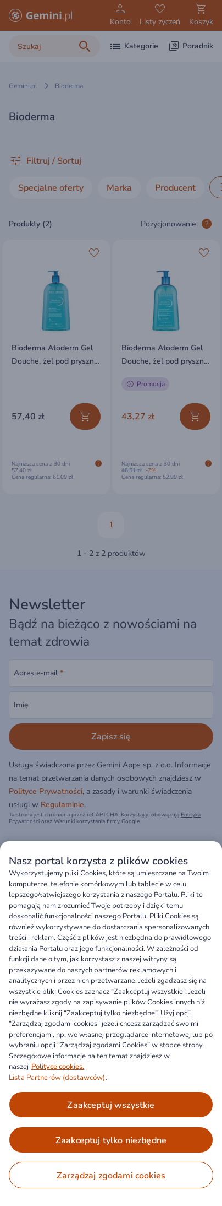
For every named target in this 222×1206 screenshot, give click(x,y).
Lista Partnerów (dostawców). (58, 1078)
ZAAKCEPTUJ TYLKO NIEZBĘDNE (111, 1140)
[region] (111, 1023)
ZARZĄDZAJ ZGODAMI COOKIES (111, 1176)
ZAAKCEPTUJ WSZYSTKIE (110, 1105)
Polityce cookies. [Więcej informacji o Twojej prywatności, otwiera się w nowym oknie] (57, 1067)
